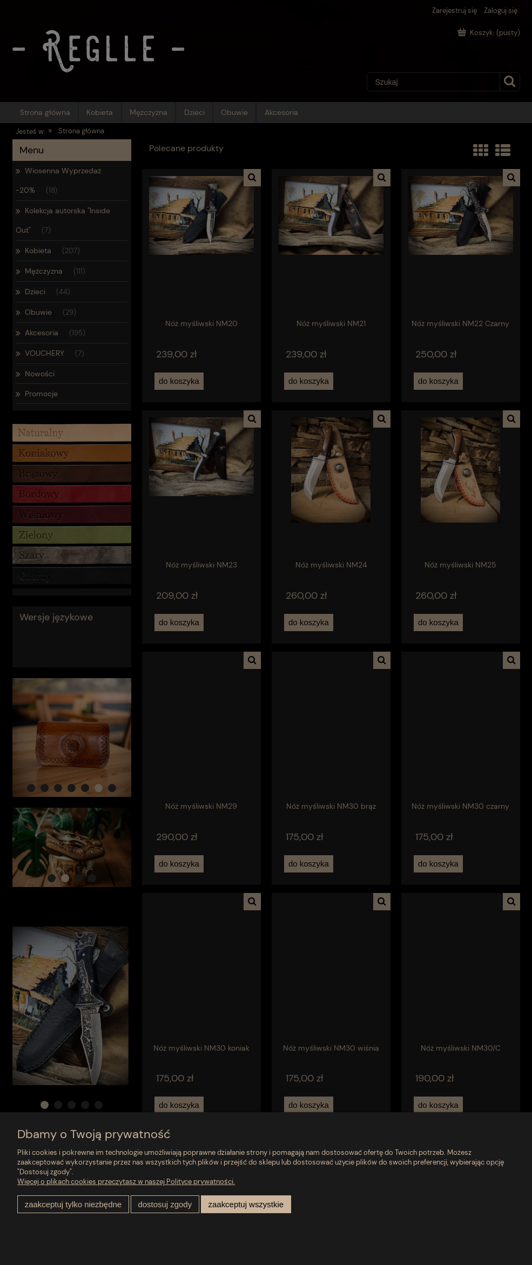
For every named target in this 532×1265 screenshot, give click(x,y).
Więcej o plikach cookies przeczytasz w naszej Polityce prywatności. (126, 1181)
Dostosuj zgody (165, 1204)
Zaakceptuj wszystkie (246, 1204)
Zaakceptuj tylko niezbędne (73, 1204)
